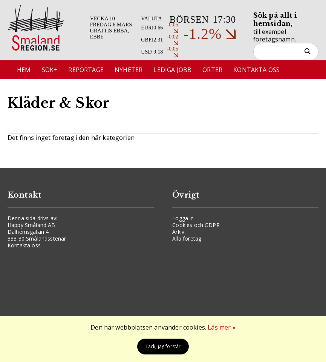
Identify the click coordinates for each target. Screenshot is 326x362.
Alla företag (186, 238)
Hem (24, 70)
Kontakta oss (256, 70)
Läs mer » (221, 327)
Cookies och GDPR (196, 225)
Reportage (85, 70)
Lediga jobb (172, 70)
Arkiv (178, 231)
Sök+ (50, 70)
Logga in (183, 218)
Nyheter (128, 70)
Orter (212, 70)
